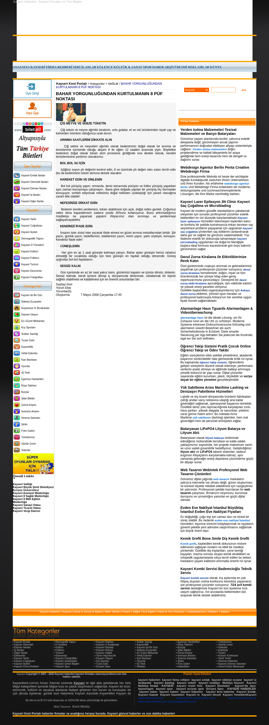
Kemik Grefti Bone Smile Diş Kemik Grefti (214, 538)
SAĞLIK (113, 83)
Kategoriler (97, 83)
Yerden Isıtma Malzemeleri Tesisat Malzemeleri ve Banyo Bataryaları (208, 132)
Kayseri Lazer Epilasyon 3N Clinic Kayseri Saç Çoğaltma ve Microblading (215, 204)
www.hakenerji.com (151, 697)
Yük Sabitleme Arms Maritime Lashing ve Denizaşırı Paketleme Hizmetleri (214, 389)
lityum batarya (214, 437)
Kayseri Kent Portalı (71, 83)
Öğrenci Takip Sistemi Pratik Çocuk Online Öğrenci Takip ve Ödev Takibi (215, 348)
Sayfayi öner (64, 284)
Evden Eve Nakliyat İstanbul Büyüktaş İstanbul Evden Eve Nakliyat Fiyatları (211, 510)
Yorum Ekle (63, 288)
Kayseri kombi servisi (194, 577)
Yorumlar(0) (63, 291)
